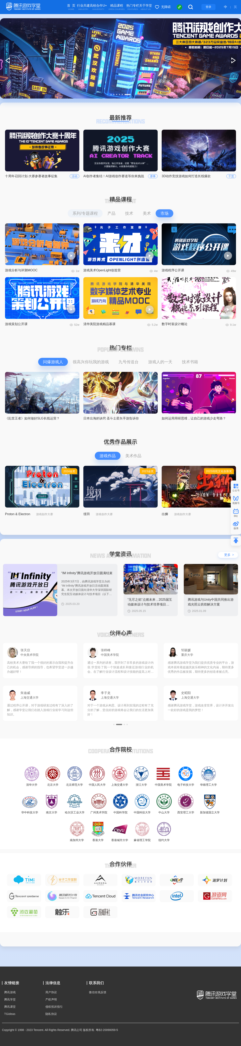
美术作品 (133, 456)
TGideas (9, 1013)
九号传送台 (128, 362)
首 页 (71, 7)
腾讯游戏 (10, 992)
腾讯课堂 (10, 1006)
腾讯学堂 (10, 999)
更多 (229, 555)
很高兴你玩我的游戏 (91, 362)
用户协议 (51, 992)
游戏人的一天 (160, 362)
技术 (129, 213)
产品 (111, 213)
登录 (208, 6)
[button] (111, 94)
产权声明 (51, 999)
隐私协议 (51, 1013)
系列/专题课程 (85, 213)
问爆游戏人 (53, 362)
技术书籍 (190, 362)
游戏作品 (108, 456)
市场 (164, 213)
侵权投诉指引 (54, 1006)
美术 (147, 213)
